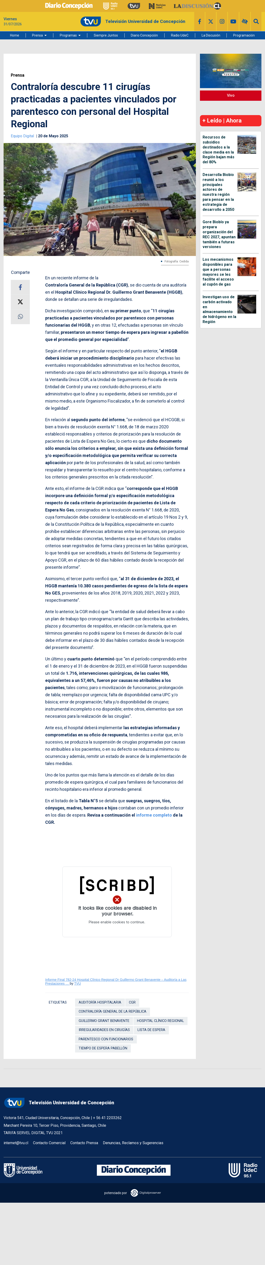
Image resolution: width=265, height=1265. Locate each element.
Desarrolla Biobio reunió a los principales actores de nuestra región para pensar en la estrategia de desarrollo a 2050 (218, 192)
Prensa (37, 35)
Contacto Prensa (84, 1143)
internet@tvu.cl (16, 1143)
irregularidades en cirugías (104, 1030)
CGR (132, 1002)
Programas (68, 35)
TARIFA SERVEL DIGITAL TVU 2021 (33, 1133)
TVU (77, 983)
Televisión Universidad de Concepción (59, 1103)
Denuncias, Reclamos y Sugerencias (133, 1143)
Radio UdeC (179, 35)
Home (14, 35)
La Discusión (211, 35)
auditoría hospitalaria (100, 1002)
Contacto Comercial (49, 1143)
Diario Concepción (144, 35)
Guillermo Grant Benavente (104, 1021)
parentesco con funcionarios (106, 1039)
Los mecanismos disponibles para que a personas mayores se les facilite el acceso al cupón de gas (218, 272)
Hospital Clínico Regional (160, 1021)
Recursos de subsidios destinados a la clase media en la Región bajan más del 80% (218, 149)
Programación (244, 35)
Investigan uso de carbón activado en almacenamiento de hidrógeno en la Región (219, 309)
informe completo (154, 815)
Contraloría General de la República (112, 1012)
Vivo (231, 95)
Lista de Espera (151, 1030)
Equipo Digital (23, 136)
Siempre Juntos (106, 35)
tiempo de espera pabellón (103, 1048)
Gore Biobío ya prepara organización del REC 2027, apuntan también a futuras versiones (219, 234)
